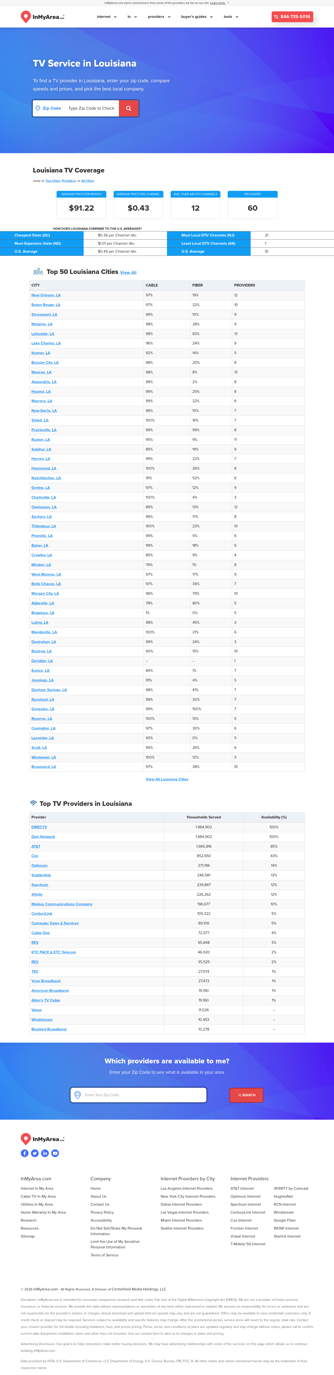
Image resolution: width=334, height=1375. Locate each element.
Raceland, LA (42, 699)
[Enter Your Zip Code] (138, 1095)
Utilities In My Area (37, 1204)
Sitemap (28, 1236)
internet (104, 16)
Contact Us (100, 1204)
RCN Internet (285, 1204)
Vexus (36, 1010)
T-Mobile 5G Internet (248, 1244)
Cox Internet (241, 1220)
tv (130, 16)
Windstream (42, 1019)
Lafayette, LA (42, 333)
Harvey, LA (40, 458)
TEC (34, 971)
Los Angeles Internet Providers (186, 1188)
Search (247, 1095)
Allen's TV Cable (45, 1000)
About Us (98, 1196)
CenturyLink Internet (248, 1212)
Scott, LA (39, 747)
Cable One (40, 933)
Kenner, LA (40, 353)
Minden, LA (41, 564)
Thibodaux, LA (43, 526)
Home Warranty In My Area (43, 1212)
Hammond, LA (43, 468)
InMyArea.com (45, 1289)
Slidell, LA (40, 420)
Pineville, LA (42, 535)
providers (156, 16)
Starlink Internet (287, 1236)
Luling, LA (39, 622)
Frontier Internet (244, 1228)
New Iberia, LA (44, 410)
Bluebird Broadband (48, 1029)
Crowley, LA (41, 555)
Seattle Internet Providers (182, 1228)
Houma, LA (41, 391)
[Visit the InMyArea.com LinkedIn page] (45, 1153)
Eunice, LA (40, 670)
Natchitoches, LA (46, 478)
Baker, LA (39, 545)
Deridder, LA (42, 661)
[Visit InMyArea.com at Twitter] (35, 1153)
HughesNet (283, 1196)
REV (35, 942)
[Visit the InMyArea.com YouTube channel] (55, 1153)
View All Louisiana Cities (167, 779)
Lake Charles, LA (46, 343)
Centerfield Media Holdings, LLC (139, 1289)
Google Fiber (285, 1220)
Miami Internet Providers (181, 1220)
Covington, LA (43, 728)
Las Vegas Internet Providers (185, 1212)
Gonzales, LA (42, 709)
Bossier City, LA (45, 362)
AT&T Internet (242, 1188)
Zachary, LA (41, 516)
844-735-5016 (294, 17)
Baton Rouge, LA (45, 304)
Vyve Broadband (45, 981)
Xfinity (37, 894)
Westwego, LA (43, 757)
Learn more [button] (218, 3)
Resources (29, 1228)
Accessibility (101, 1220)
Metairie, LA (41, 324)
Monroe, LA (41, 372)
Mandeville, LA (44, 632)
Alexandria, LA (44, 382)
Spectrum (39, 884)
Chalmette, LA (43, 497)
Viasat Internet (243, 1236)
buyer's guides (194, 16)
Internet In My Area (37, 1188)
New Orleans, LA (46, 295)
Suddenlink (41, 875)
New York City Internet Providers (188, 1196)
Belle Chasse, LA (46, 583)
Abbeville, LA (42, 603)
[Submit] (128, 108)
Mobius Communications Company (61, 904)
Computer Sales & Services (55, 923)
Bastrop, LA (41, 651)
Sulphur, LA (41, 449)
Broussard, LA (43, 766)
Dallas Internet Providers (181, 1204)
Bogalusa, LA (42, 612)
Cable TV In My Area (38, 1196)
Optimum (39, 865)
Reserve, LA (41, 718)
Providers (69, 181)
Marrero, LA (41, 401)
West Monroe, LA (46, 574)
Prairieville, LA (44, 430)
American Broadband (50, 990)
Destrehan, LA (43, 641)
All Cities (87, 181)
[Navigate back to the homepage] (42, 17)
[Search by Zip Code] (92, 108)
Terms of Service (104, 1255)
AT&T (35, 846)
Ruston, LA (40, 439)
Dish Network (43, 836)
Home (96, 1188)
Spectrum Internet (246, 1204)
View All (128, 272)
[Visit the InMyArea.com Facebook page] (25, 1153)
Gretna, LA (40, 487)
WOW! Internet (286, 1228)
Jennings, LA (42, 680)
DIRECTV (39, 827)
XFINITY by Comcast (291, 1188)
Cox (34, 855)
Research (28, 1220)
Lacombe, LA (42, 738)
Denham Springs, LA (49, 690)
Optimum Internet (246, 1196)
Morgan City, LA (45, 593)
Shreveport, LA (44, 314)
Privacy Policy (102, 1212)
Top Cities (52, 181)
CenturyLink (41, 913)
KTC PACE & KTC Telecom (53, 952)
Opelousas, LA (44, 507)
